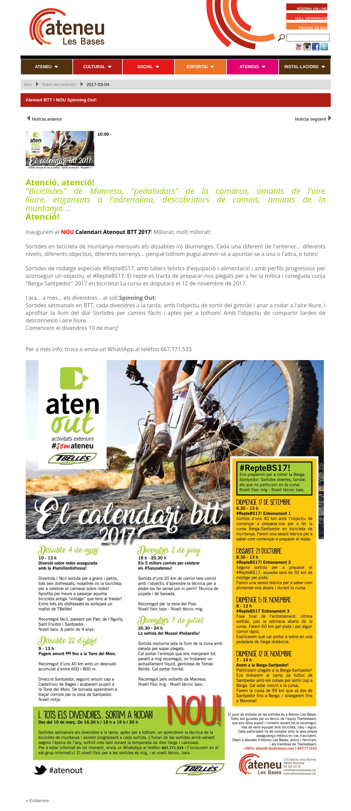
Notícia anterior (44, 118)
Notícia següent (313, 118)
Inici (28, 84)
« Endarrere (37, 800)
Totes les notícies (59, 84)
